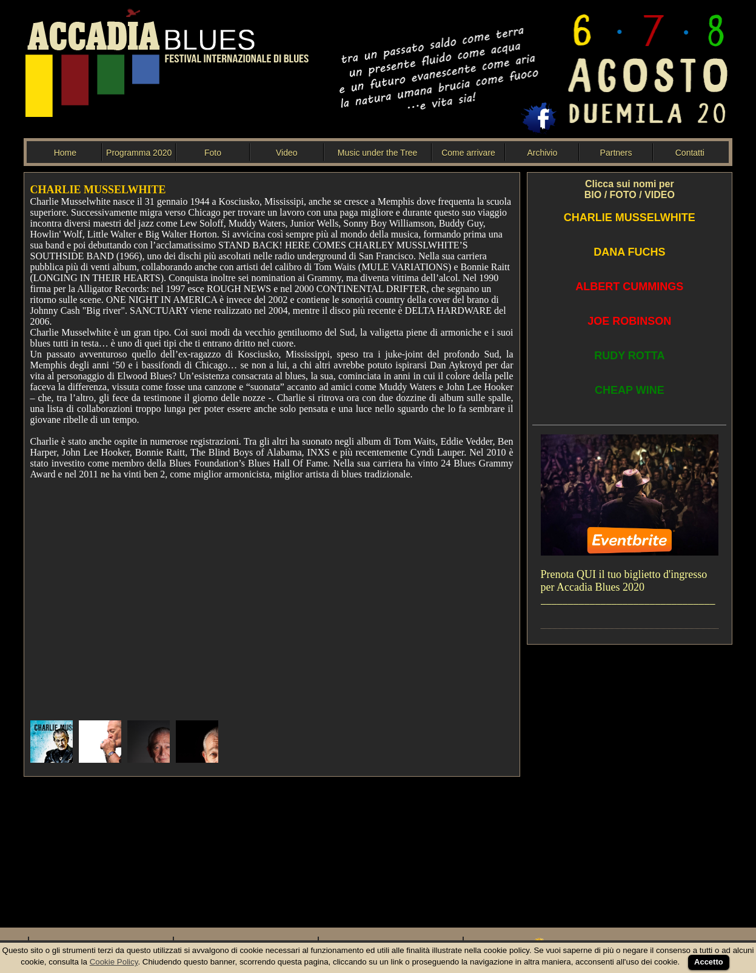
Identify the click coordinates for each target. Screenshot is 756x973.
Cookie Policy (114, 961)
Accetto (708, 961)
